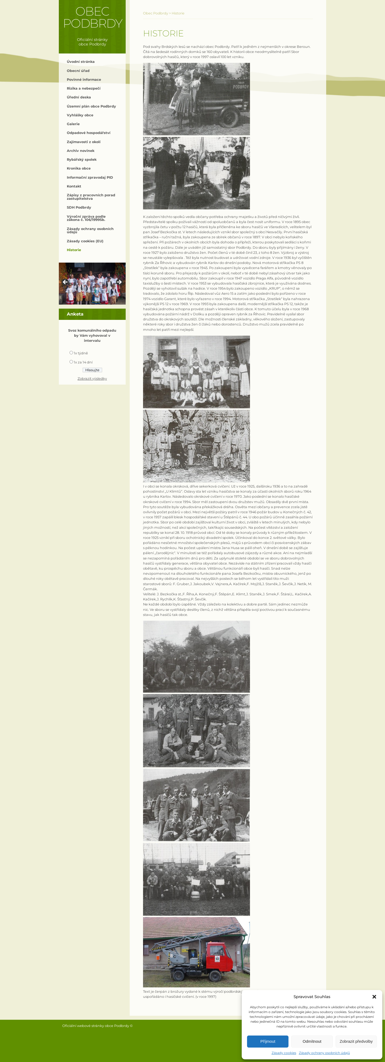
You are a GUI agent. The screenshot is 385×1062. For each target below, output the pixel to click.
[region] (92, 284)
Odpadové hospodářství (88, 133)
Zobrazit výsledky (92, 379)
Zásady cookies (284, 1053)
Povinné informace (84, 80)
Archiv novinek (80, 151)
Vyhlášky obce (80, 115)
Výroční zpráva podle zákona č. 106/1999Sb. (86, 218)
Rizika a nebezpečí (84, 88)
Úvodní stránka (81, 62)
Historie (74, 250)
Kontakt (74, 186)
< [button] (65, 282)
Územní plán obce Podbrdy (91, 106)
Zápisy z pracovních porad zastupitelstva (91, 197)
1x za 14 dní (83, 362)
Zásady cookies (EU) (85, 241)
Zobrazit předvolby (356, 1041)
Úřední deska (79, 97)
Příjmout (267, 1041)
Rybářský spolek (82, 160)
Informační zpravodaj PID (90, 177)
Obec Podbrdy (92, 17)
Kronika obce (79, 168)
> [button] (119, 282)
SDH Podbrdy (79, 207)
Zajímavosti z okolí (84, 142)
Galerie (73, 124)
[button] (374, 996)
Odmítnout (312, 1041)
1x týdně (81, 353)
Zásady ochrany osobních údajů (324, 1053)
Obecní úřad (78, 71)
